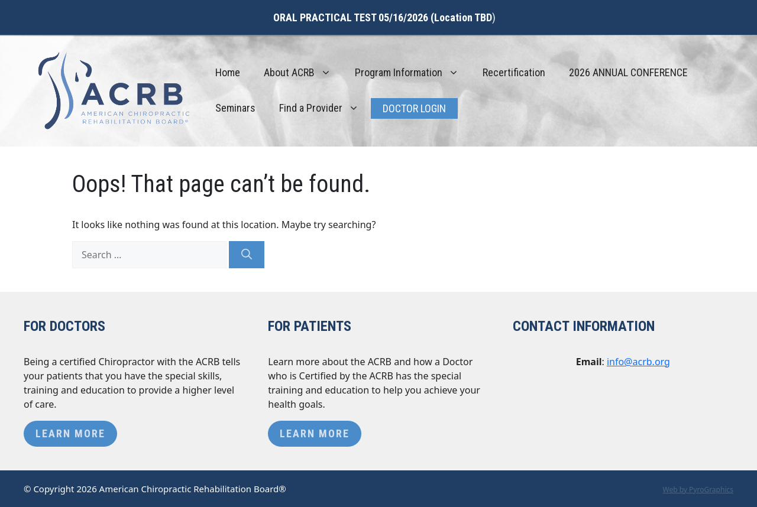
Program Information (413, 72)
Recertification (514, 72)
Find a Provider (325, 108)
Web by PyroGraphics (697, 490)
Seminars (235, 108)
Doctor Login (414, 108)
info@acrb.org (638, 361)
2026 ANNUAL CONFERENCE (628, 72)
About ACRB (303, 72)
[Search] (246, 254)
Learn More (70, 433)
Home (227, 72)
